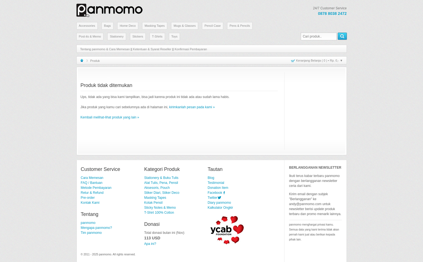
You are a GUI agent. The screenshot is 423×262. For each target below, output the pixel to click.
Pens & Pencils (240, 25)
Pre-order (88, 198)
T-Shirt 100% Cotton (159, 213)
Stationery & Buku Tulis (161, 178)
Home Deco (128, 25)
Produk (95, 60)
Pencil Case (212, 25)
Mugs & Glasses (185, 25)
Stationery (117, 36)
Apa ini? (150, 244)
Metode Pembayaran (96, 188)
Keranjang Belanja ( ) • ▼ (319, 60)
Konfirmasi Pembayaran (191, 49)
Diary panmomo (219, 203)
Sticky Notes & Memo (160, 208)
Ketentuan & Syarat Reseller (152, 49)
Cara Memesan (92, 178)
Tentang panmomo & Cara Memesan (105, 49)
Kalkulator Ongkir (220, 208)
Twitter (212, 198)
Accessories (87, 25)
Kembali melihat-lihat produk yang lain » (110, 117)
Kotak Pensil (153, 203)
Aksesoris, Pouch (157, 188)
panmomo (88, 223)
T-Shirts (157, 36)
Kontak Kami (90, 203)
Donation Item (218, 188)
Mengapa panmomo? (96, 228)
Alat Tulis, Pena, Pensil (161, 183)
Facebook (215, 193)
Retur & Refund (92, 193)
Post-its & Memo (90, 36)
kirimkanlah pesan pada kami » (192, 107)
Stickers (137, 36)
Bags (107, 25)
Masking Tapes (155, 25)
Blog (211, 178)
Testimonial (216, 183)
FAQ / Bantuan (92, 183)
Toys (174, 36)
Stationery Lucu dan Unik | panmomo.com (109, 9)
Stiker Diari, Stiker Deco (161, 193)
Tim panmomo (91, 233)
